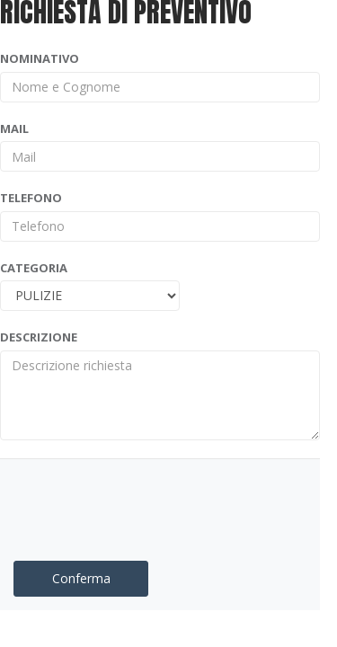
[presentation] (118, 500)
